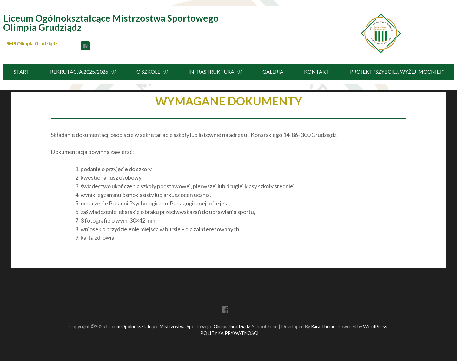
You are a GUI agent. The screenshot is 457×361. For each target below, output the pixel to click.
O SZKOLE (152, 72)
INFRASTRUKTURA (215, 72)
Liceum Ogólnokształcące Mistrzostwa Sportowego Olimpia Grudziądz (178, 326)
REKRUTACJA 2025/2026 (83, 72)
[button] (10, 9)
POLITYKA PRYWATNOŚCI (229, 333)
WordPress (375, 326)
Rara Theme (323, 326)
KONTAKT (316, 72)
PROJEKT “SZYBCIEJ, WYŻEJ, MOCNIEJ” (397, 72)
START (22, 72)
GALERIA (272, 72)
